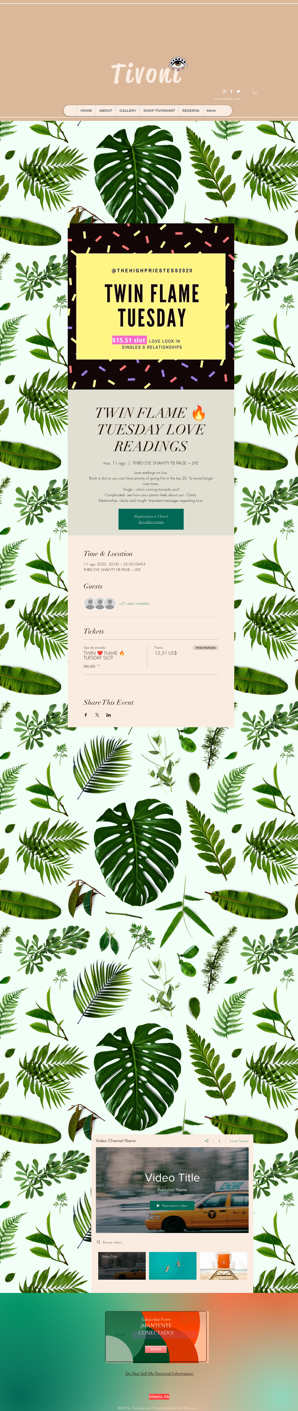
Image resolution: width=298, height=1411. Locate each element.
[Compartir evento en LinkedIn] (108, 715)
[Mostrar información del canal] (219, 1141)
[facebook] (231, 91)
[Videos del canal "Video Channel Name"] (172, 1269)
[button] (255, 92)
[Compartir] (206, 1141)
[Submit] (156, 1349)
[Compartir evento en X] (97, 715)
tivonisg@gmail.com (227, 99)
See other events (151, 522)
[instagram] (224, 91)
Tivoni (146, 73)
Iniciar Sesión (239, 1141)
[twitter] (238, 91)
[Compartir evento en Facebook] (86, 715)
